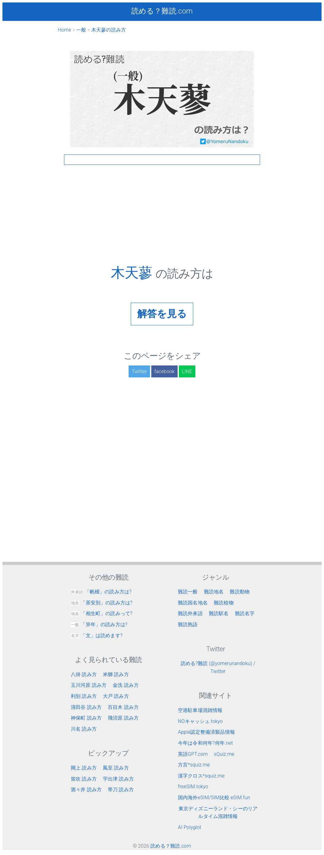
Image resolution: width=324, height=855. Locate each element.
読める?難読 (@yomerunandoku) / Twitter (218, 667)
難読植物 (224, 603)
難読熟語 (188, 624)
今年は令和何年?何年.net (205, 743)
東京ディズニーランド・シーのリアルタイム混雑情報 (218, 812)
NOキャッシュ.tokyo (200, 721)
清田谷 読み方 (86, 707)
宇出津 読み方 (118, 779)
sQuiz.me (224, 754)
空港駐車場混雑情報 (200, 710)
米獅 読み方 (116, 674)
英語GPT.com (193, 754)
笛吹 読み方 (84, 779)
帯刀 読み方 (121, 790)
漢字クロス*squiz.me (201, 776)
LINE (187, 371)
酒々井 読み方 (86, 790)
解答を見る (162, 314)
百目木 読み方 (123, 707)
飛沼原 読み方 (123, 718)
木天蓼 (133, 272)
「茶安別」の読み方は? (101, 603)
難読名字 (245, 613)
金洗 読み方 (126, 685)
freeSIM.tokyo (193, 786)
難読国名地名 (193, 603)
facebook (164, 371)
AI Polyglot (189, 827)
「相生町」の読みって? (101, 613)
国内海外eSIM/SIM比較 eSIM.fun (214, 797)
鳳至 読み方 (116, 768)
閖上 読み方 (84, 768)
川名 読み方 (84, 729)
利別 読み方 (84, 696)
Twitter (139, 371)
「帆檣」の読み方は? (101, 592)
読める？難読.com (162, 11)
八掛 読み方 (84, 674)
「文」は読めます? (96, 635)
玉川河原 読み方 (89, 685)
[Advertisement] (162, 221)
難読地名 (214, 592)
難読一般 (188, 592)
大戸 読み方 (116, 696)
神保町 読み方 (86, 718)
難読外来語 (190, 613)
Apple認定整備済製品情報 (206, 732)
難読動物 (240, 592)
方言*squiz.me (194, 765)
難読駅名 (219, 613)
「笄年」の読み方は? (99, 624)
